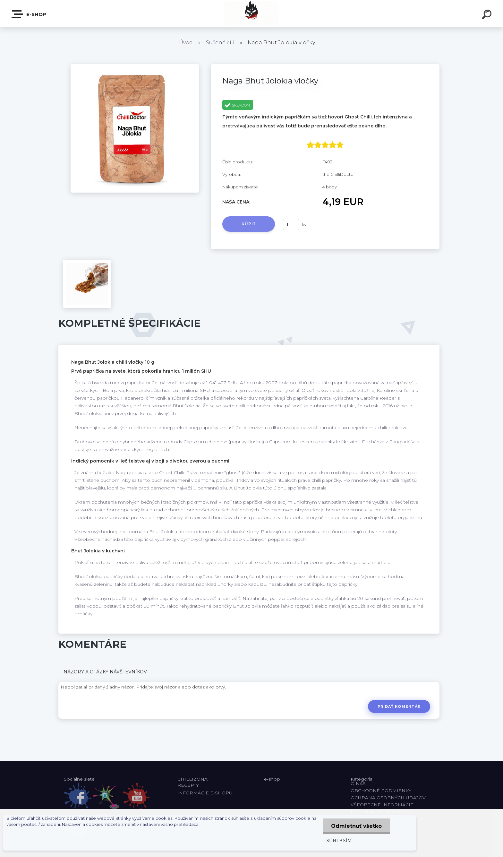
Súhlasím (339, 840)
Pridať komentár (399, 706)
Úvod (186, 42)
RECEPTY (189, 785)
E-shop (29, 14)
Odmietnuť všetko (356, 826)
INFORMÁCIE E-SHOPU (205, 793)
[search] (487, 15)
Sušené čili (220, 42)
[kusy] (291, 224)
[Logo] (251, 13)
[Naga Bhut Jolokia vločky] (135, 66)
